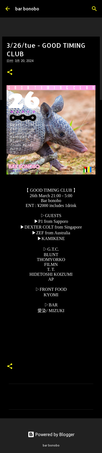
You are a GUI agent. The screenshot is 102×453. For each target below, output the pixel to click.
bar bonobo (27, 8)
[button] (10, 72)
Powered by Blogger (51, 434)
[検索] (94, 8)
